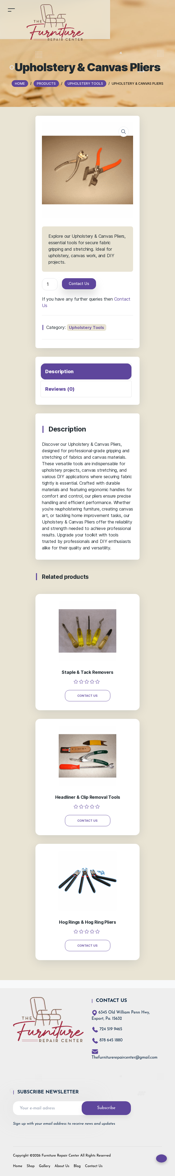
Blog (77, 1166)
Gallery (44, 1166)
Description (59, 371)
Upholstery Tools (86, 327)
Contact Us (79, 283)
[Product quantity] (50, 284)
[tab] (86, 371)
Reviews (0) (60, 389)
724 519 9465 (111, 1029)
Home (17, 1166)
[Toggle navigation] (11, 9)
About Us (62, 1166)
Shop (31, 1166)
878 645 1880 (111, 1040)
